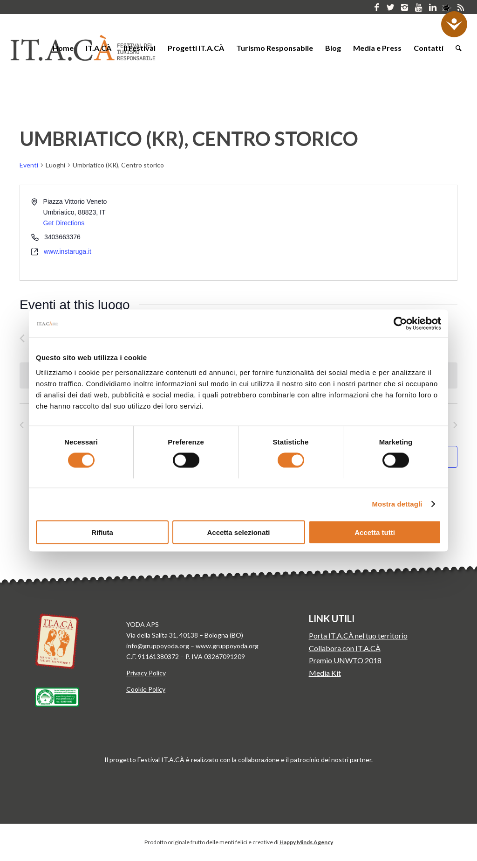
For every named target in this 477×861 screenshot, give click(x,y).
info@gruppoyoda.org (157, 646)
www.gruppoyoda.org (227, 646)
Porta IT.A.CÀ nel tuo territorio (358, 635)
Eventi (29, 165)
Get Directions (64, 223)
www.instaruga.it (67, 251)
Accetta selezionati (238, 532)
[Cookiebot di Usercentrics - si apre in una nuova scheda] (400, 324)
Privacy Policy (146, 673)
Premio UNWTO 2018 (345, 660)
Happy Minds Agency (306, 842)
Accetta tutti (374, 532)
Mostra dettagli (397, 504)
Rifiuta (102, 532)
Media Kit (325, 672)
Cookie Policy (145, 689)
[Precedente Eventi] (22, 338)
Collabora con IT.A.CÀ (345, 648)
